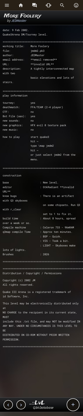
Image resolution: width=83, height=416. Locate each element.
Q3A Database (43, 407)
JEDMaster (18, 20)
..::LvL (37, 403)
